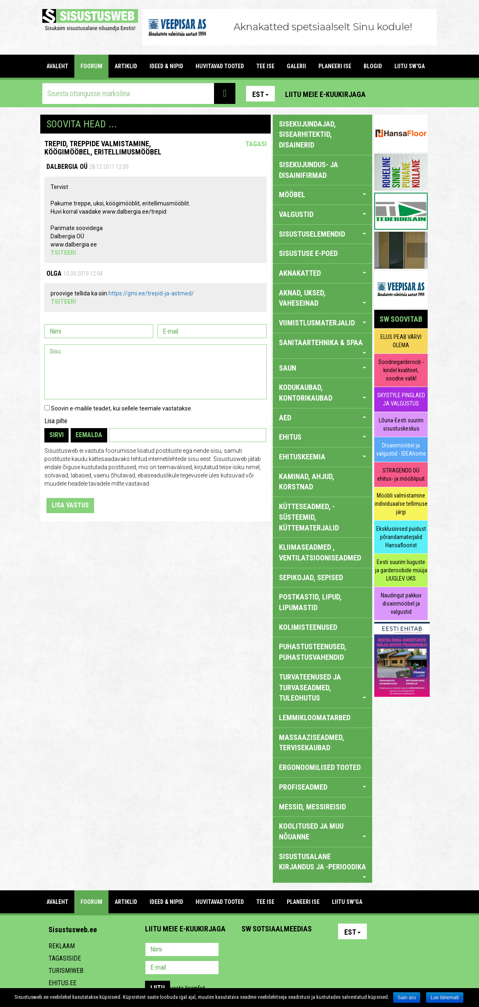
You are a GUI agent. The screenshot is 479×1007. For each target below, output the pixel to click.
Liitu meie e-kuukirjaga (325, 94)
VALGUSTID (322, 214)
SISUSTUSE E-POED (308, 253)
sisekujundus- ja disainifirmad (308, 170)
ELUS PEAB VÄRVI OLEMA (400, 341)
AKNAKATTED (322, 273)
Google (320, 950)
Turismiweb (65, 971)
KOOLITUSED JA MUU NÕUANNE (322, 831)
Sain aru (407, 997)
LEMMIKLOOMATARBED (314, 717)
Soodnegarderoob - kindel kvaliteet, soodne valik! (401, 370)
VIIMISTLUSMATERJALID (322, 322)
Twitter (302, 950)
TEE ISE (265, 66)
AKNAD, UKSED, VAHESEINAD (322, 298)
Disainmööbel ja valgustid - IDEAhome (401, 449)
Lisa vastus (70, 505)
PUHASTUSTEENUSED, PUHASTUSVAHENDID (312, 651)
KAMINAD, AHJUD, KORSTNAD (306, 481)
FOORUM (91, 66)
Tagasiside (64, 958)
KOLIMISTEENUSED (308, 627)
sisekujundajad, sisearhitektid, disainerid (307, 134)
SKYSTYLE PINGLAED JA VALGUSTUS (401, 399)
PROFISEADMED (322, 787)
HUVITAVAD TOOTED (220, 66)
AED (322, 417)
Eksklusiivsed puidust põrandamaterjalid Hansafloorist (401, 536)
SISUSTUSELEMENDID (322, 234)
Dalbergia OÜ (67, 167)
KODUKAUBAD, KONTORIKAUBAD (322, 392)
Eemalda (89, 435)
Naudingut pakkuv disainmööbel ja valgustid (401, 603)
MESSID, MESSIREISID (312, 806)
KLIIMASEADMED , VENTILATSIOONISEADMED (320, 552)
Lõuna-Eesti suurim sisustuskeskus (401, 424)
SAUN (322, 368)
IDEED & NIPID (166, 66)
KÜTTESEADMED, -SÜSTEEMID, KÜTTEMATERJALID (309, 517)
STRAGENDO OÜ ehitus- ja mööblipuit (401, 474)
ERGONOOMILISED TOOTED (320, 767)
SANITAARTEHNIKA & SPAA (322, 346)
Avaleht (57, 66)
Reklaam (61, 946)
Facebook (402, 93)
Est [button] (260, 94)
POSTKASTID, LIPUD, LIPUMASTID (310, 602)
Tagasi (256, 144)
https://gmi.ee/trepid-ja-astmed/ (151, 293)
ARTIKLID (126, 66)
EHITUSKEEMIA (322, 456)
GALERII (296, 66)
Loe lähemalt (445, 997)
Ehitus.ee (62, 983)
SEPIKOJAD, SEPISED (311, 577)
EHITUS (322, 437)
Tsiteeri (63, 252)
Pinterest (384, 93)
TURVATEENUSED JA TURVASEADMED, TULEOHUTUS (322, 687)
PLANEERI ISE (334, 66)
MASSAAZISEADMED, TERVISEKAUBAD (311, 742)
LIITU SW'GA (409, 66)
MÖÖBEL (322, 194)
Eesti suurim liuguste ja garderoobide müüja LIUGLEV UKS (401, 570)
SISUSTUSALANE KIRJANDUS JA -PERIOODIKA (322, 865)
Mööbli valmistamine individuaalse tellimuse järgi (401, 503)
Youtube (419, 93)
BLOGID (373, 66)
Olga (54, 273)
